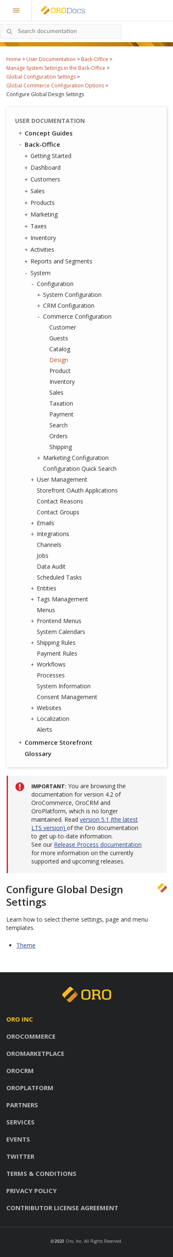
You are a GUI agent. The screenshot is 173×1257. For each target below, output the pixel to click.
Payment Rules (57, 653)
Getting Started (48, 156)
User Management (60, 479)
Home (13, 59)
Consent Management (67, 697)
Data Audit (51, 566)
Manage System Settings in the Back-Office (55, 68)
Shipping (60, 447)
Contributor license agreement (62, 1207)
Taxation (61, 403)
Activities (40, 249)
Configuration (53, 284)
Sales (35, 191)
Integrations (51, 534)
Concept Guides (45, 133)
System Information (64, 686)
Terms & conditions (41, 1173)
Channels (49, 545)
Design (58, 360)
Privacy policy (31, 1190)
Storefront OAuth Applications (77, 490)
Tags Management (60, 599)
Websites (47, 708)
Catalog (59, 349)
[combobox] (60, 31)
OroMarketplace (35, 1053)
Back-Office (94, 59)
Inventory (41, 238)
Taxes (36, 226)
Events (18, 1139)
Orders (58, 436)
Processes (51, 675)
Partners (22, 1105)
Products (40, 203)
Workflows (49, 664)
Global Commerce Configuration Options (55, 85)
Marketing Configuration (74, 458)
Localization (51, 719)
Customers (43, 179)
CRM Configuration (66, 305)
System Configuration (70, 295)
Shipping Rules (54, 643)
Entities (44, 588)
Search (58, 425)
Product (60, 371)
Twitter (20, 1156)
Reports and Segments (59, 261)
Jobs (42, 556)
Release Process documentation (98, 844)
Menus (46, 610)
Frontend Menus (57, 621)
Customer (62, 327)
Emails (43, 523)
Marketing (42, 214)
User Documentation (51, 59)
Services (20, 1122)
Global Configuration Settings (41, 76)
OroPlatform (29, 1087)
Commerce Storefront (54, 742)
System (38, 273)
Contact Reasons (60, 501)
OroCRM (20, 1070)
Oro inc (19, 1019)
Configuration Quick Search (80, 469)
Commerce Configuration (75, 316)
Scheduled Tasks (59, 577)
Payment (61, 414)
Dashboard (43, 168)
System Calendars (61, 632)
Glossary (38, 753)
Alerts (44, 729)
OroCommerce (31, 1036)
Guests (58, 338)
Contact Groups (58, 512)
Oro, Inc (73, 1241)
